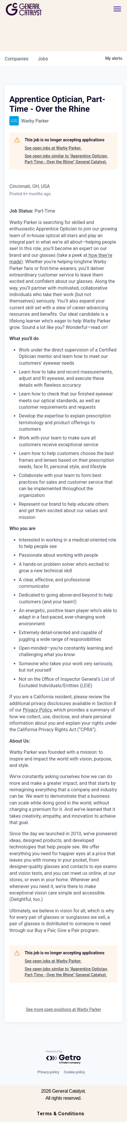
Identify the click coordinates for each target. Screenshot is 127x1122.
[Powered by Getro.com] (63, 1057)
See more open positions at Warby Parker (63, 1009)
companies (16, 59)
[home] (40, 9)
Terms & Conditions (60, 1113)
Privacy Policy (37, 710)
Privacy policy (48, 1072)
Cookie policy (74, 1072)
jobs (43, 59)
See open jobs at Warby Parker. (53, 148)
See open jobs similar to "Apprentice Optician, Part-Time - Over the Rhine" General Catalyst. (66, 159)
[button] (117, 9)
